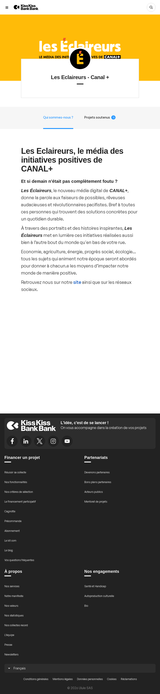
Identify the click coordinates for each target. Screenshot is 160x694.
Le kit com (10, 540)
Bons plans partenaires (97, 482)
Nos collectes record (16, 625)
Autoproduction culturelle (99, 596)
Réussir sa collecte (15, 472)
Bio (86, 605)
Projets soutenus (100, 117)
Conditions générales (35, 679)
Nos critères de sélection (18, 491)
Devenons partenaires (97, 472)
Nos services (11, 586)
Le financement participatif (20, 501)
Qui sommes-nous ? (58, 117)
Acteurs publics (93, 491)
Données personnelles (90, 679)
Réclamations (129, 679)
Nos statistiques (13, 615)
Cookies (111, 679)
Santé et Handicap (95, 586)
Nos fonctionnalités (15, 482)
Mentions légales (63, 679)
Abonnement (12, 530)
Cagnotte (9, 511)
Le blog (8, 550)
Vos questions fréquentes (19, 560)
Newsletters (11, 654)
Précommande (12, 521)
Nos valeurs (11, 605)
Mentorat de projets (95, 501)
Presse (8, 644)
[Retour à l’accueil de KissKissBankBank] (26, 7)
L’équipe (9, 635)
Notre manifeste (13, 596)
